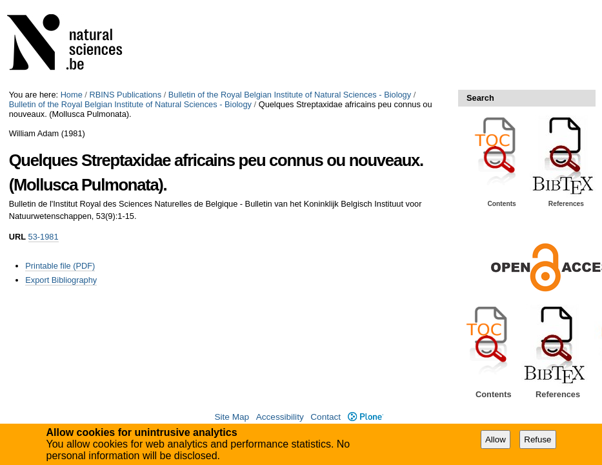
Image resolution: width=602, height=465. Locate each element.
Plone (365, 417)
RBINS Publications (125, 94)
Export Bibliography (61, 280)
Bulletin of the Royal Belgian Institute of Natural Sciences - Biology (289, 94)
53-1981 (43, 237)
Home (72, 94)
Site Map (231, 417)
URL (17, 237)
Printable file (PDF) (60, 266)
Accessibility (280, 417)
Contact (325, 417)
